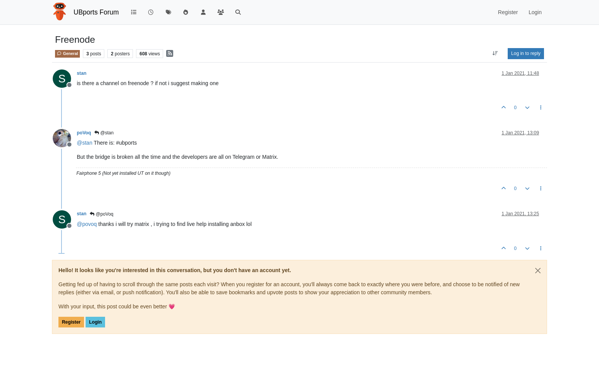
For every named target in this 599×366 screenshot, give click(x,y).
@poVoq (101, 214)
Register (71, 322)
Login (95, 322)
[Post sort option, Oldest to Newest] (495, 53)
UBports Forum (96, 12)
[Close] (538, 270)
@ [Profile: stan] (84, 143)
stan (81, 73)
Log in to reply (526, 53)
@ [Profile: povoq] (87, 224)
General (67, 53)
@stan (103, 132)
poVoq (84, 132)
